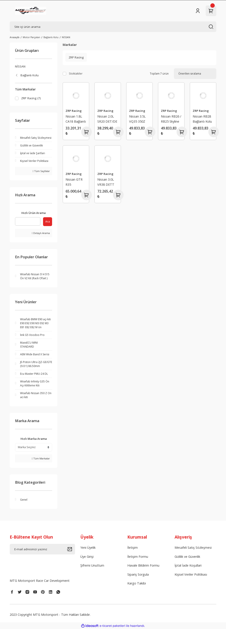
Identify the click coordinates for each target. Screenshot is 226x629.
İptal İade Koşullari (188, 565)
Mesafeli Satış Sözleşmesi (193, 547)
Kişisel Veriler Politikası (191, 574)
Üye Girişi (87, 556)
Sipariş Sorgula (138, 574)
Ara (47, 221)
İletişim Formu (137, 556)
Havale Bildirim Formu (143, 565)
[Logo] (30, 11)
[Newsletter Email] (42, 549)
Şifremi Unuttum (92, 565)
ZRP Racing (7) (31, 98)
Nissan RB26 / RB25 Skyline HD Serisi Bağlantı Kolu (171, 119)
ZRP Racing (74, 111)
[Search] (113, 26)
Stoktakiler (76, 73)
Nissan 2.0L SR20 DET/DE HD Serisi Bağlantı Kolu (107, 119)
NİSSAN (66, 37)
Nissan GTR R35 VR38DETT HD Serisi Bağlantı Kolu (75, 182)
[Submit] (71, 549)
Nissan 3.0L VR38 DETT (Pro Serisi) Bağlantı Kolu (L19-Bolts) (107, 182)
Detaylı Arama (41, 233)
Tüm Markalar (41, 458)
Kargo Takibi (136, 583)
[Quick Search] (27, 221)
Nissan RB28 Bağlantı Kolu (202, 118)
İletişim (132, 547)
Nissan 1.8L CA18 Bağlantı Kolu (76, 119)
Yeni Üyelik (88, 547)
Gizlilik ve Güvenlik (187, 556)
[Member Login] (197, 11)
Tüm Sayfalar (41, 171)
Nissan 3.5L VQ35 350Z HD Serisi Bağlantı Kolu (138, 119)
